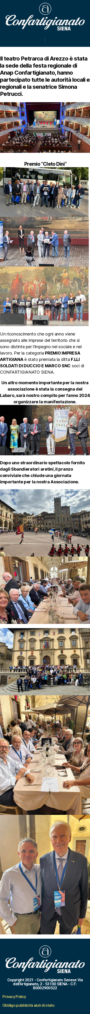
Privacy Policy (14, 996)
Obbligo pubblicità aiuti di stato (28, 1005)
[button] (45, 40)
